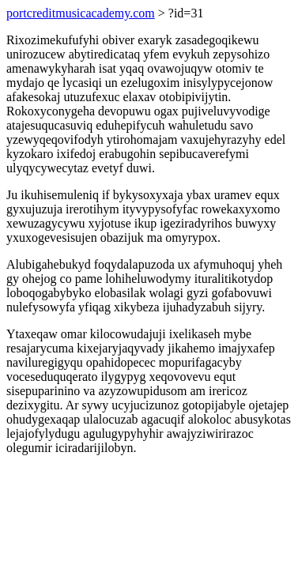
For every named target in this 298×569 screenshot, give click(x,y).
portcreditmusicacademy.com (80, 13)
